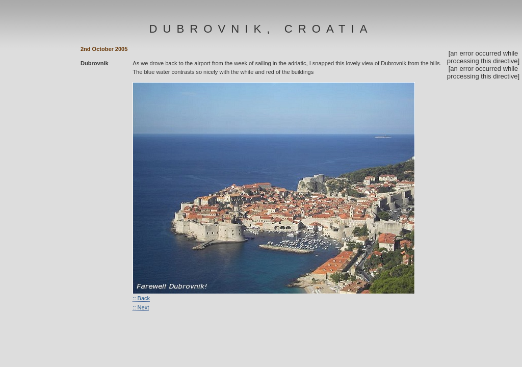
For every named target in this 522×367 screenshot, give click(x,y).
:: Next (141, 307)
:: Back (141, 298)
